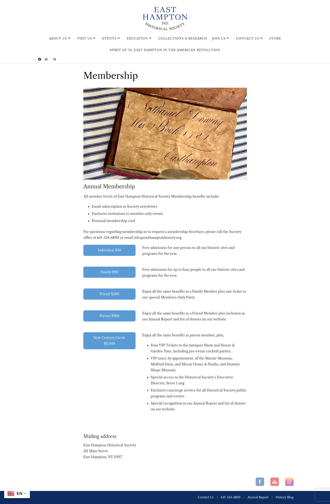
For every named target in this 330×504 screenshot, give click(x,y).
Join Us (219, 38)
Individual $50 (109, 250)
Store (275, 38)
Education (137, 38)
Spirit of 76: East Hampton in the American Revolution (165, 50)
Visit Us (84, 38)
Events (109, 38)
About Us (58, 38)
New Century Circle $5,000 (109, 341)
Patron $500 (109, 316)
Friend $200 (109, 294)
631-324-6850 (230, 497)
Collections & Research (182, 38)
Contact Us (247, 38)
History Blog (284, 497)
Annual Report (258, 497)
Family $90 (109, 272)
